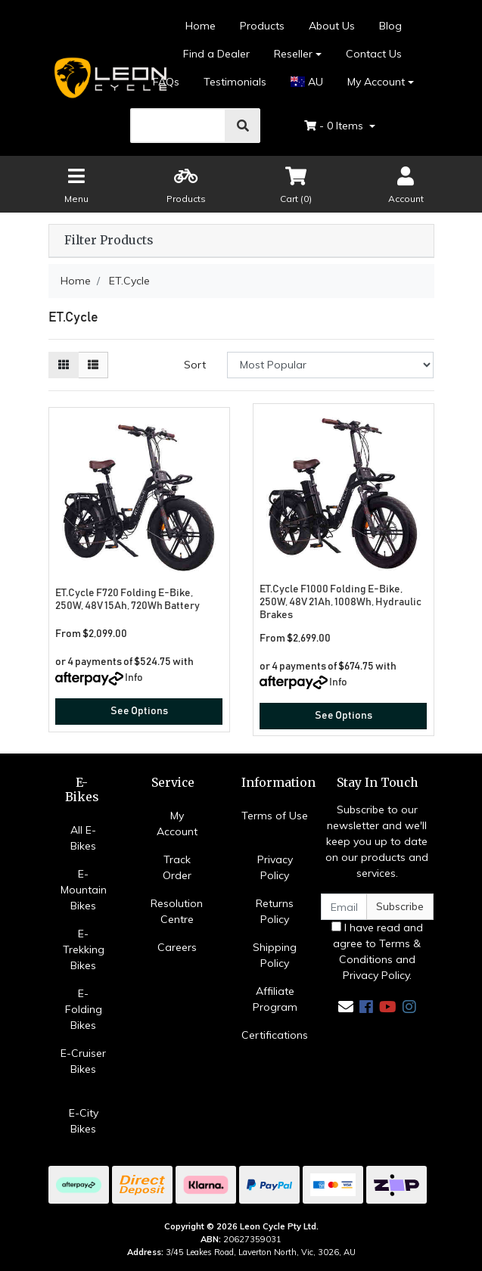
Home (200, 26)
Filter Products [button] (108, 240)
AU (307, 82)
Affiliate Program (275, 999)
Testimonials (235, 82)
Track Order (177, 867)
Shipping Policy (275, 955)
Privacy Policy (275, 867)
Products (262, 26)
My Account (177, 823)
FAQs (166, 82)
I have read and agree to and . (377, 951)
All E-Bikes (83, 838)
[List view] (93, 365)
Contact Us (374, 54)
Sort (195, 364)
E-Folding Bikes (83, 1009)
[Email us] (345, 1006)
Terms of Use (274, 815)
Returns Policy (275, 911)
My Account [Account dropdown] (376, 82)
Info (134, 678)
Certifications (274, 1035)
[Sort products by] (330, 365)
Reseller (293, 54)
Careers (177, 947)
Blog (390, 26)
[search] (178, 125)
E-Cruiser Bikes (83, 1061)
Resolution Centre (177, 911)
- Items (335, 125)
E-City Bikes (83, 1121)
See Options (139, 711)
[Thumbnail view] (63, 365)
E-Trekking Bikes (83, 949)
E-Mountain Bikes (84, 889)
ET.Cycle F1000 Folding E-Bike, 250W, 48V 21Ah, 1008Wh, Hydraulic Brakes (340, 602)
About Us (332, 26)
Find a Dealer (216, 54)
